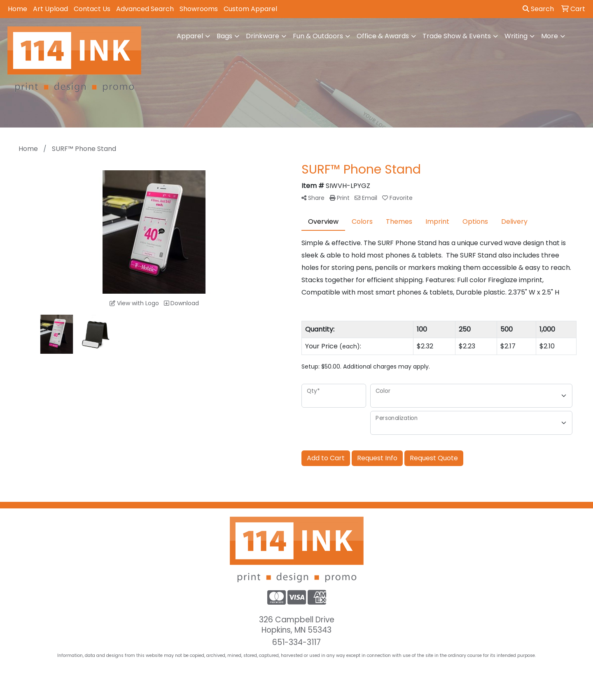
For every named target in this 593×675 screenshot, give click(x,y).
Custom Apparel (250, 9)
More (549, 36)
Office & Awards (383, 36)
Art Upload (50, 9)
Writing (516, 36)
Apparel (190, 36)
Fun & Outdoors (318, 36)
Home (17, 9)
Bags (224, 36)
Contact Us (92, 9)
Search (538, 9)
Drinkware (262, 36)
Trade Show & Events (457, 36)
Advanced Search (145, 9)
